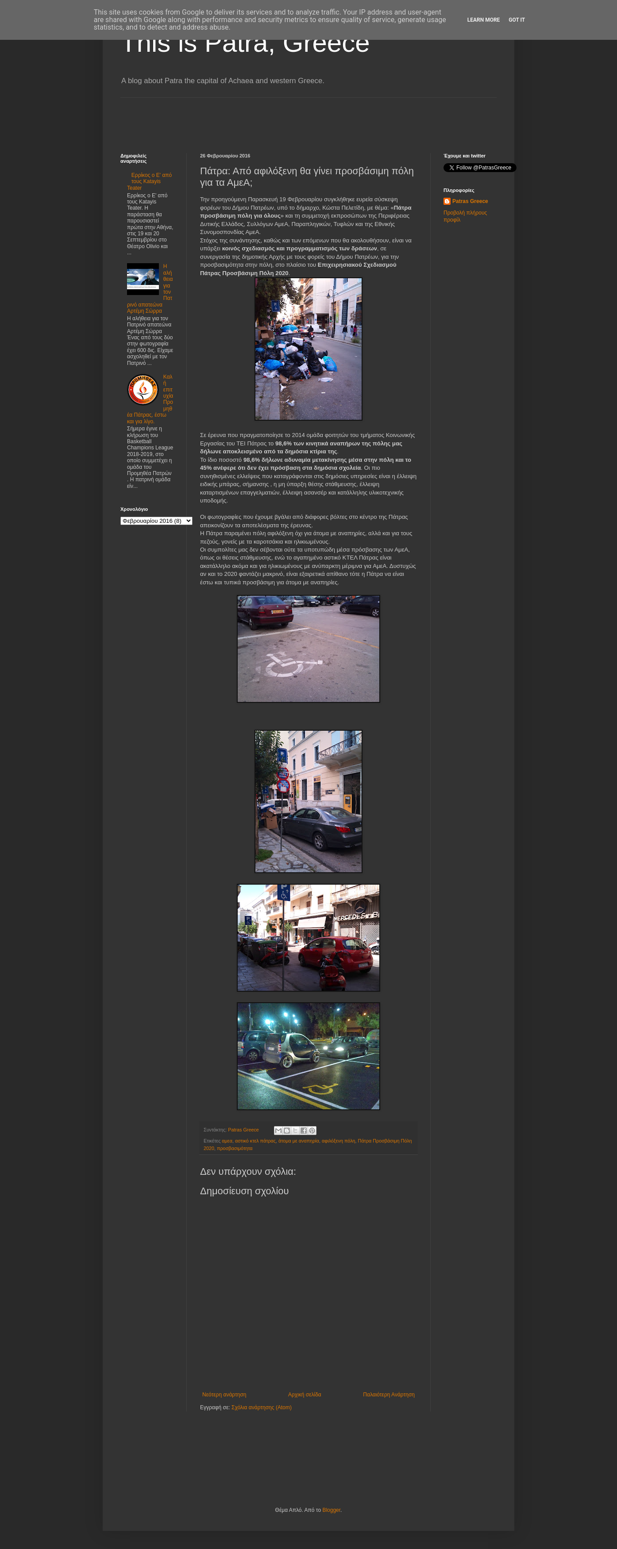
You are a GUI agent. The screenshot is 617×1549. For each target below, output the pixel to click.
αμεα (227, 1140)
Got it (517, 20)
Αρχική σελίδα (304, 1395)
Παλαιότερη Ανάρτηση (389, 1395)
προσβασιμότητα (234, 1148)
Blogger (331, 1510)
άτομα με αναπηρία (298, 1140)
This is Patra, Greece (245, 43)
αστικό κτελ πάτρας (255, 1140)
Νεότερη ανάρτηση (224, 1395)
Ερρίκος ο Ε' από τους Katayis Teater (149, 181)
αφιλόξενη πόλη (338, 1140)
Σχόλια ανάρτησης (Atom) (261, 1407)
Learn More (483, 20)
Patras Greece (470, 201)
